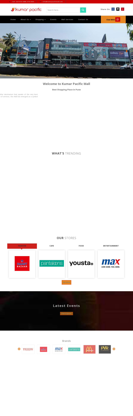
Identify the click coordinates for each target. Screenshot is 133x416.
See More (66, 282)
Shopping (40, 19)
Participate (66, 309)
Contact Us (83, 19)
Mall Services (67, 19)
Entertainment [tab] (111, 246)
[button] (6, 50)
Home (13, 19)
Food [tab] (81, 246)
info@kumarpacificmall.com (53, 2)
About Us (26, 19)
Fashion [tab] (22, 246)
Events (53, 19)
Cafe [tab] (52, 246)
